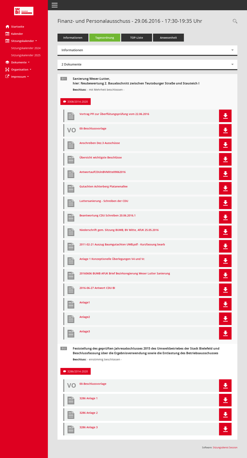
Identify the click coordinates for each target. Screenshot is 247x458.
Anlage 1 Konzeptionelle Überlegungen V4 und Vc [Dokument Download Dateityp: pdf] (112, 259)
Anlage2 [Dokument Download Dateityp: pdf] (85, 317)
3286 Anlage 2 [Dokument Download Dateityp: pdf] (89, 413)
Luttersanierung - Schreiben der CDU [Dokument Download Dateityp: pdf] (104, 201)
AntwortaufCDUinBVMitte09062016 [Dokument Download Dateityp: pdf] (103, 172)
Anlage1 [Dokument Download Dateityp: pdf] (85, 302)
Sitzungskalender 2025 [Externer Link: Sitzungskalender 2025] (26, 55)
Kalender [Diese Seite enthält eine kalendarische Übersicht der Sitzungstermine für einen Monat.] (14, 34)
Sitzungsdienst (225, 447)
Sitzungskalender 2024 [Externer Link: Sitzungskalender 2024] (26, 48)
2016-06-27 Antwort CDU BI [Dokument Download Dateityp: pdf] (97, 288)
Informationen (73, 37)
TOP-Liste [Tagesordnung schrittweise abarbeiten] (137, 37)
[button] (24, 40)
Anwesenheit (168, 37)
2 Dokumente (72, 64)
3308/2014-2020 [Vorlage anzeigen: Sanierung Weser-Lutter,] (78, 101)
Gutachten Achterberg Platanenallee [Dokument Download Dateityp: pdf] (104, 186)
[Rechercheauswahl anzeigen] (234, 21)
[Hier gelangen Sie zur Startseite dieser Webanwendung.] (24, 11)
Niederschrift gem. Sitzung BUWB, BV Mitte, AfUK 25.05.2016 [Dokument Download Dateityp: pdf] (119, 230)
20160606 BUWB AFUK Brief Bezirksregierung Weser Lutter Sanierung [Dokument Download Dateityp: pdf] (125, 273)
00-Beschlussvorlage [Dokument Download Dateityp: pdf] (93, 128)
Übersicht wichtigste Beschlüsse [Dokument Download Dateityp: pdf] (101, 157)
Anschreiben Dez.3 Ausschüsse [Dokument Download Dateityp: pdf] (100, 143)
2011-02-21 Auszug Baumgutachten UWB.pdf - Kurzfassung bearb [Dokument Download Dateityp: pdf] (122, 244)
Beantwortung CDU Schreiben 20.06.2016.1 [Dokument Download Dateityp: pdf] (108, 215)
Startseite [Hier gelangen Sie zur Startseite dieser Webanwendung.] (15, 26)
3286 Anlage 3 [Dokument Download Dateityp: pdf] (89, 427)
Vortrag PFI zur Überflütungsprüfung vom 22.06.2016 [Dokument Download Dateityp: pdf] (115, 114)
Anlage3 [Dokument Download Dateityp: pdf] (85, 331)
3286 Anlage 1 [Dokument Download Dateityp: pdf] (89, 398)
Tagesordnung (105, 37)
